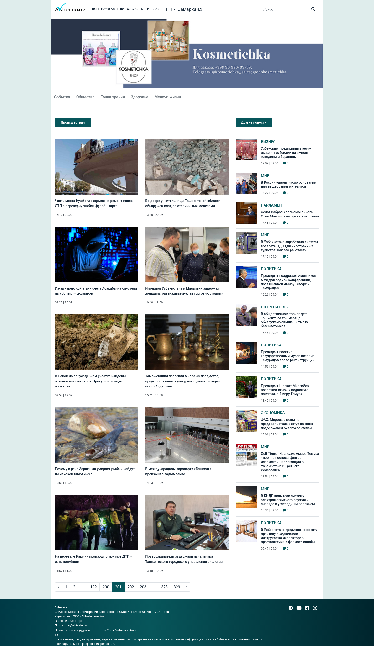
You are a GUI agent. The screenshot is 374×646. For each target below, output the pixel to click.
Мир (265, 175)
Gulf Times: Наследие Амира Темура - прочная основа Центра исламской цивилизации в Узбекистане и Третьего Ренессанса (290, 462)
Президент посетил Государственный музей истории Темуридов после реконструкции (288, 356)
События (62, 97)
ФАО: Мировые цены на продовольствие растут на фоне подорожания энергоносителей (287, 424)
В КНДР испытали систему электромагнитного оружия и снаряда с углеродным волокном (288, 500)
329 (177, 587)
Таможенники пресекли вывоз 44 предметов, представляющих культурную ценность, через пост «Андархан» (182, 381)
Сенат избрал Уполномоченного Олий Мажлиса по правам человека (290, 214)
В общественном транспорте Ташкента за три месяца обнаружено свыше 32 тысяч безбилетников (284, 320)
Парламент (272, 205)
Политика (271, 269)
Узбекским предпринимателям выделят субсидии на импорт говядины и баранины (286, 153)
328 (164, 587)
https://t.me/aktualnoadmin (117, 630)
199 (93, 587)
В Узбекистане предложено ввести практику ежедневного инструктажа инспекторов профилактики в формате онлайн (289, 536)
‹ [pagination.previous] (58, 587)
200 (106, 587)
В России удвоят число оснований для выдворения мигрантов (288, 184)
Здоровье (139, 97)
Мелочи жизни (167, 97)
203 (143, 587)
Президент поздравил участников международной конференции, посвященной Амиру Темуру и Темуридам (288, 282)
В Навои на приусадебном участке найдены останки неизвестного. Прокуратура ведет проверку (90, 381)
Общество (85, 97)
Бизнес (268, 141)
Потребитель (274, 307)
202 (130, 587)
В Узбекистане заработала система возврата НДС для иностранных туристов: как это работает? (289, 246)
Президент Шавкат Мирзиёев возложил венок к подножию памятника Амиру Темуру (285, 390)
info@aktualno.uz (76, 625)
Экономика (273, 413)
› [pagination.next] (186, 587)
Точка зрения (113, 97)
